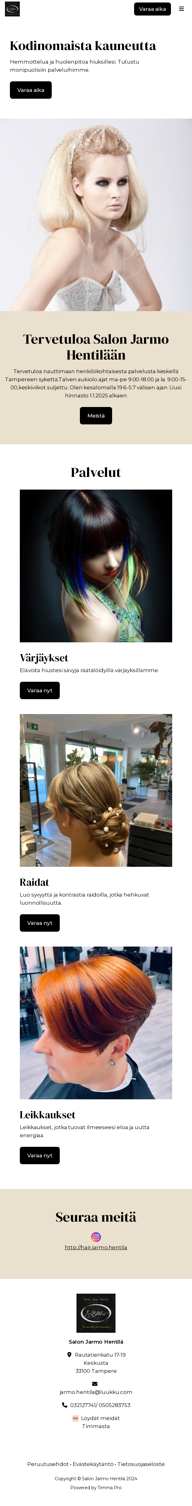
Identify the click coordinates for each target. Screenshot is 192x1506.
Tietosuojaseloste (141, 1464)
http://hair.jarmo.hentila (96, 1247)
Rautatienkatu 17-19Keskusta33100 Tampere (100, 1363)
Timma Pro (109, 1487)
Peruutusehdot (48, 1464)
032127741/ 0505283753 (100, 1405)
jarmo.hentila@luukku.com (96, 1392)
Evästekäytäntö (93, 1464)
